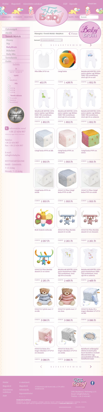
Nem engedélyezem (65, 407)
